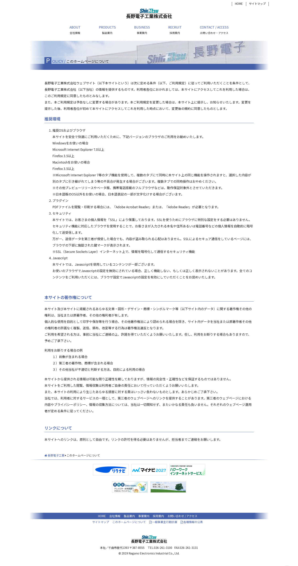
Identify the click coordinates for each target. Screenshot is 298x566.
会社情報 (114, 516)
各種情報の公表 (193, 522)
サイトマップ (257, 4)
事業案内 (143, 516)
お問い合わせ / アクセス (182, 516)
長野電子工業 (54, 455)
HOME (239, 4)
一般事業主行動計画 (164, 522)
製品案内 (129, 516)
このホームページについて (129, 522)
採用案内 (158, 516)
